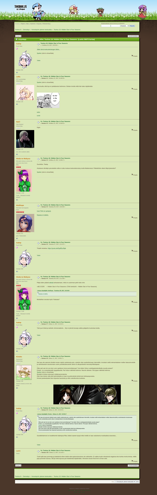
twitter (38, 112)
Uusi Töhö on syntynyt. (44, 211)
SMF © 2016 (78, 490)
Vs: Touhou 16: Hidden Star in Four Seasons (55, 76)
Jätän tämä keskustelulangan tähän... (48, 49)
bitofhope (20, 205)
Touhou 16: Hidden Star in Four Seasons (54, 43)
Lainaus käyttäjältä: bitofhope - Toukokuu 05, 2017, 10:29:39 (53, 290)
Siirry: (113, 481)
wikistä (51, 282)
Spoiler (39, 53)
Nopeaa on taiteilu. (43, 215)
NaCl (18, 122)
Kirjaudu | (39, 24)
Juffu (18, 77)
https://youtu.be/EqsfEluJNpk (57, 248)
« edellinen (130, 33)
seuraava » (136, 33)
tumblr (38, 115)
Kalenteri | (33, 24)
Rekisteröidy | (47, 24)
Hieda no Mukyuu (23, 158)
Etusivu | (17, 24)
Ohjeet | (23, 24)
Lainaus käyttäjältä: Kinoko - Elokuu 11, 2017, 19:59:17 (51, 414)
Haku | (28, 24)
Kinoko (19, 357)
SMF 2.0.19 (71, 490)
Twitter (38, 60)
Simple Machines (86, 490)
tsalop (18, 44)
